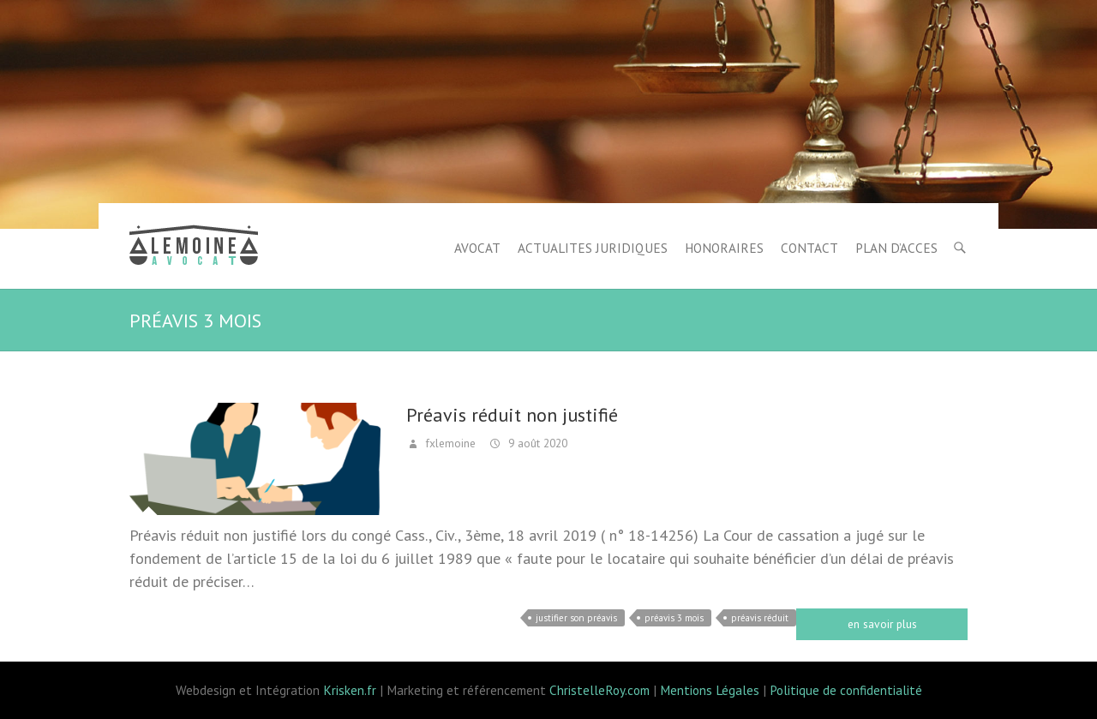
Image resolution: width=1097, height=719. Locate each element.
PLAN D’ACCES (896, 247)
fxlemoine (449, 443)
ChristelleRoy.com (599, 689)
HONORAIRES (724, 247)
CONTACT (809, 247)
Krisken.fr (349, 689)
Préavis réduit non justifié (512, 415)
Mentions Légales (709, 689)
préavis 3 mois (674, 618)
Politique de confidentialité (846, 689)
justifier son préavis (576, 618)
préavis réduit (759, 618)
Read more (882, 624)
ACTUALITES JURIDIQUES (593, 247)
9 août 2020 (536, 443)
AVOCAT (477, 247)
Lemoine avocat (193, 248)
